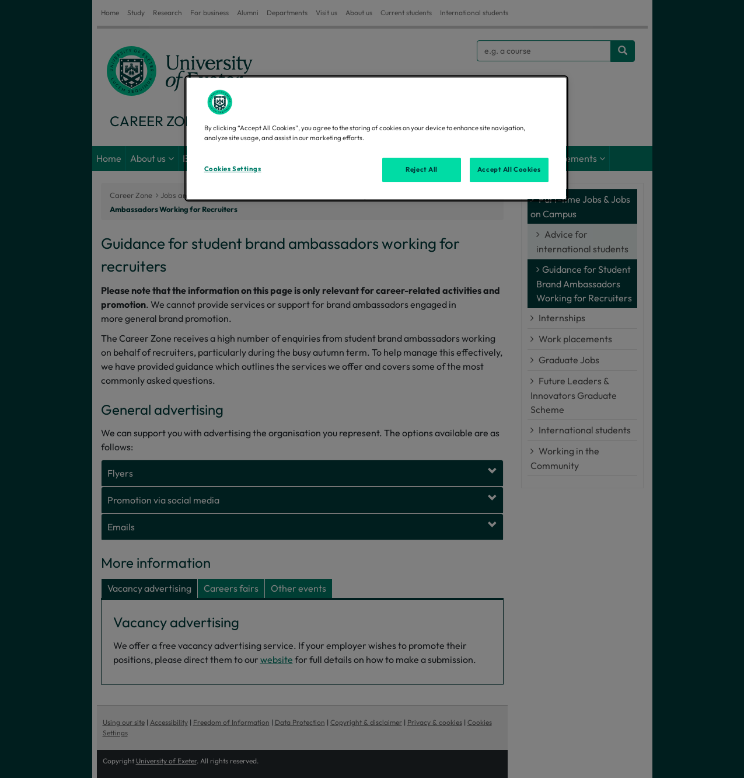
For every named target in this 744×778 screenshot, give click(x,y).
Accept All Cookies (508, 169)
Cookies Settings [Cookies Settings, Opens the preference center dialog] (232, 169)
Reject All (422, 169)
